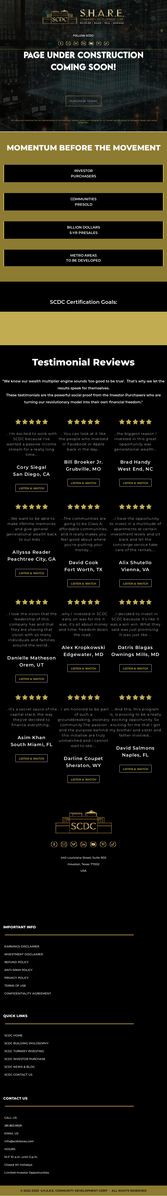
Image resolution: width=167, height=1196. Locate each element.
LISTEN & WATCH (31, 488)
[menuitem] (29, 948)
